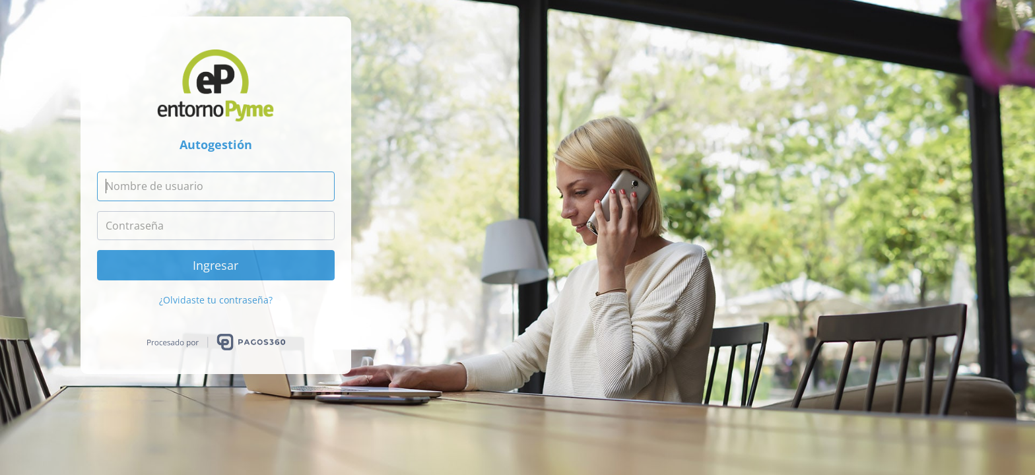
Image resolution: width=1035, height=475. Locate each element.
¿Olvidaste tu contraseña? (216, 300)
